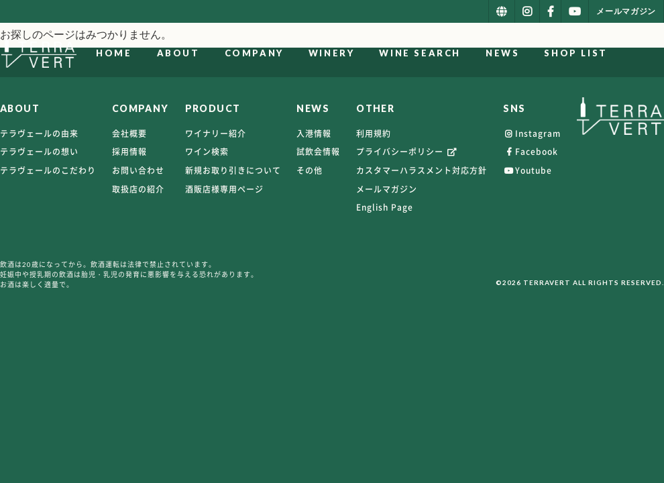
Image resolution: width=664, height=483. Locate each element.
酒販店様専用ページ (224, 189)
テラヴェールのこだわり (48, 170)
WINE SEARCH (477, 53)
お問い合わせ (138, 170)
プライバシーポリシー (407, 152)
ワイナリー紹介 (215, 133)
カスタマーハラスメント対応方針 (421, 170)
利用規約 (373, 133)
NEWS (558, 53)
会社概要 (129, 133)
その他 (309, 170)
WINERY (388, 53)
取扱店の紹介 (138, 189)
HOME (170, 53)
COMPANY (310, 53)
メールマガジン (386, 189)
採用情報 (129, 152)
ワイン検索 (207, 152)
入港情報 (313, 133)
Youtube (527, 170)
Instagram (532, 133)
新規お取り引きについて (233, 170)
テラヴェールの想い (39, 152)
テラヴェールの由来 (39, 133)
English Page (384, 207)
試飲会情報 (318, 152)
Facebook (530, 152)
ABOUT (234, 53)
